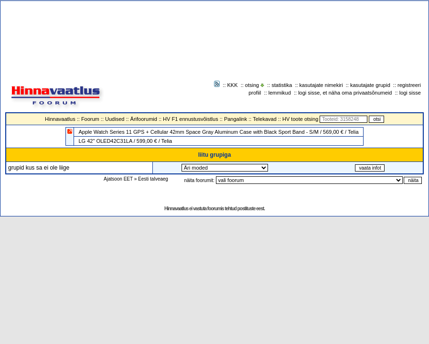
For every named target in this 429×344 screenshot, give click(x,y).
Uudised (114, 119)
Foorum (90, 119)
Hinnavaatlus (60, 119)
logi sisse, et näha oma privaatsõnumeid (345, 93)
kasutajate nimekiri (321, 85)
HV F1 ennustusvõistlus (190, 119)
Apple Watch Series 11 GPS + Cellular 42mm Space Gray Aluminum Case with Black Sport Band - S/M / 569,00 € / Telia (218, 132)
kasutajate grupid (370, 85)
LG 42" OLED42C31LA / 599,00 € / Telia (125, 141)
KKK (232, 85)
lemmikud (279, 93)
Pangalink (235, 119)
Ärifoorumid (143, 119)
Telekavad (265, 119)
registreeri (409, 85)
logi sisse (410, 93)
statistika (282, 85)
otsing (252, 85)
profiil (254, 93)
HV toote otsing (300, 119)
